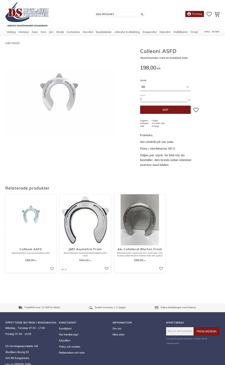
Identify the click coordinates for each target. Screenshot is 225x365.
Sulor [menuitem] (35, 32)
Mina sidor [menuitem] (118, 334)
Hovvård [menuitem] (88, 32)
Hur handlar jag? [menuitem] (69, 334)
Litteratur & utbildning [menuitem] (127, 32)
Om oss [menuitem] (116, 328)
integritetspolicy (172, 343)
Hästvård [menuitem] (165, 32)
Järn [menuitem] (51, 32)
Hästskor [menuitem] (23, 32)
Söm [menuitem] (43, 32)
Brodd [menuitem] (60, 32)
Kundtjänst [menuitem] (65, 328)
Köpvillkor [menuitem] (64, 340)
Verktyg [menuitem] (11, 32)
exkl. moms (212, 32)
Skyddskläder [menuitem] (104, 32)
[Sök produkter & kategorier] (117, 14)
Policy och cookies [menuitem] (69, 346)
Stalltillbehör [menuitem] (180, 32)
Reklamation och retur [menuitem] (72, 352)
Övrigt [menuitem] (194, 32)
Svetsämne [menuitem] (73, 32)
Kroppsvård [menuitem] (150, 32)
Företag (194, 14)
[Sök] (142, 14)
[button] (209, 14)
